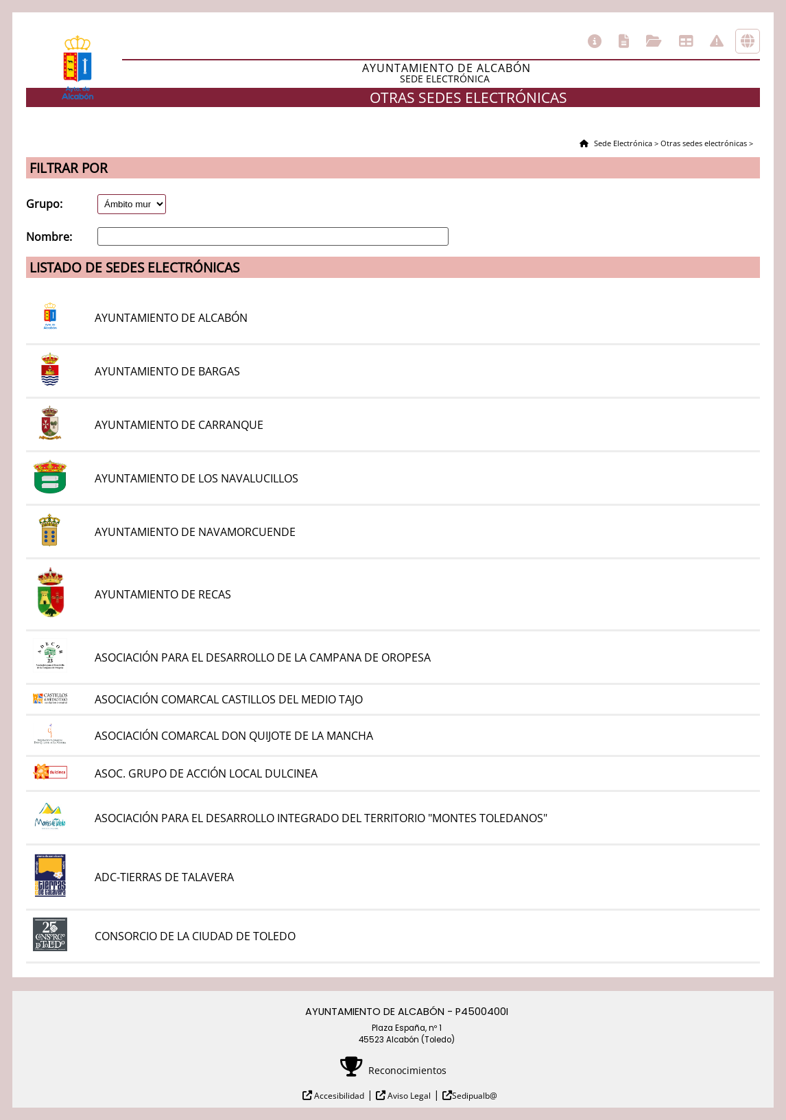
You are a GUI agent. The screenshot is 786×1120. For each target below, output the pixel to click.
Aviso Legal (408, 1095)
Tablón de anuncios (686, 41)
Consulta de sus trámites (654, 41)
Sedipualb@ (474, 1095)
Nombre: (49, 236)
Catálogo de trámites (623, 41)
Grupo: (44, 203)
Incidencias (716, 41)
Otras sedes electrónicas (747, 41)
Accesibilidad (338, 1095)
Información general (594, 41)
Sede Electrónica (622, 143)
